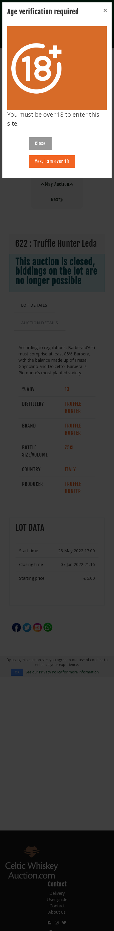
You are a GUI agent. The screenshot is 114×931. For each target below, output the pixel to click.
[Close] (105, 10)
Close (40, 143)
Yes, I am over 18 (52, 161)
